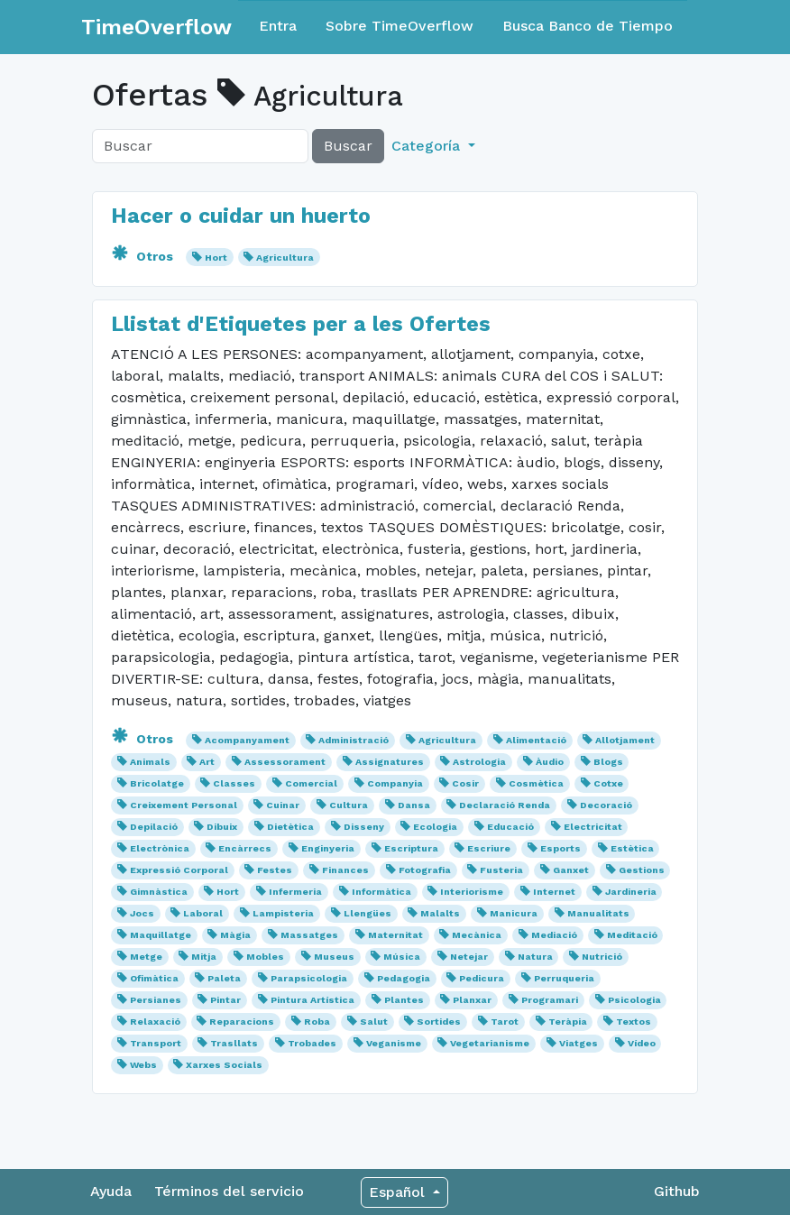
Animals (150, 762)
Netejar (469, 956)
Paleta (224, 978)
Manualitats (598, 913)
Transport (155, 1043)
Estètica (632, 848)
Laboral (203, 913)
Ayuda (111, 1191)
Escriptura (411, 848)
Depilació (154, 827)
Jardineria (631, 891)
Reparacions (241, 1021)
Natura (535, 956)
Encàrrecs (244, 848)
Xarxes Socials (224, 1065)
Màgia (235, 935)
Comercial (311, 783)
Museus (334, 956)
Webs (143, 1065)
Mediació (554, 935)
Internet (554, 891)
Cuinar (282, 805)
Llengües (367, 913)
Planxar (472, 1000)
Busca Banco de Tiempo (587, 25)
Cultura (348, 805)
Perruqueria (564, 978)
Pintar (225, 1000)
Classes (234, 783)
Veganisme (393, 1043)
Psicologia (634, 1000)
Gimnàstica (159, 891)
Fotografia (425, 870)
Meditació (632, 935)
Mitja (203, 956)
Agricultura (285, 257)
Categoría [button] (427, 145)
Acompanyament (247, 740)
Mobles (265, 956)
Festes (274, 870)
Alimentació (536, 740)
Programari (549, 1000)
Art (207, 762)
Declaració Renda (504, 805)
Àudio (550, 762)
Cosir (465, 783)
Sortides (439, 1021)
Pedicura (481, 978)
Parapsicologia (309, 978)
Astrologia (479, 762)
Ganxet (571, 870)
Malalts (440, 913)
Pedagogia (403, 978)
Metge (146, 956)
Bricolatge (157, 783)
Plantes (404, 1000)
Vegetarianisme (489, 1043)
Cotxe (608, 783)
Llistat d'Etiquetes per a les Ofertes (301, 324)
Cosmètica (536, 783)
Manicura (513, 913)
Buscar (348, 145)
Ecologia (435, 827)
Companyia (395, 783)
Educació (510, 827)
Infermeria (295, 891)
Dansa (414, 805)
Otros (144, 256)
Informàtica (381, 891)
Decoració (606, 805)
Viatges (578, 1043)
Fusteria (501, 870)
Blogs (608, 762)
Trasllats (234, 1043)
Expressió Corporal (179, 870)
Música (401, 956)
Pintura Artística (312, 1000)
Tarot (505, 1021)
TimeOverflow (156, 27)
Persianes (155, 1000)
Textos (633, 1021)
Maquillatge (160, 935)
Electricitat (593, 827)
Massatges (309, 935)
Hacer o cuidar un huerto (241, 216)
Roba (317, 1021)
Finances (345, 870)
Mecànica (476, 935)
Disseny (364, 827)
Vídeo (642, 1043)
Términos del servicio (229, 1191)
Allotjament (625, 740)
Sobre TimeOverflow (399, 25)
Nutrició (602, 956)
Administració (353, 740)
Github (677, 1191)
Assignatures (389, 762)
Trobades (312, 1043)
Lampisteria (283, 913)
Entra (278, 25)
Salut (374, 1021)
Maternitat (395, 935)
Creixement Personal (183, 805)
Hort (216, 257)
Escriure (488, 848)
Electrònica (159, 848)
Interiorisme (471, 891)
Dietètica (290, 827)
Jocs (142, 913)
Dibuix (222, 827)
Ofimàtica (154, 978)
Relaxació (155, 1021)
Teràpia (567, 1021)
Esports (560, 848)
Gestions (642, 870)
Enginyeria (327, 848)
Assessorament (285, 762)
